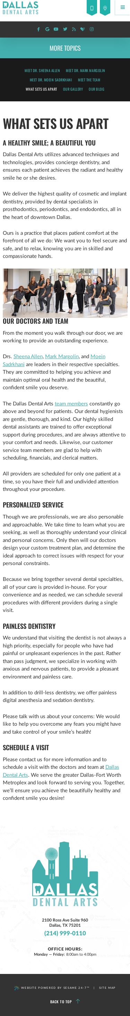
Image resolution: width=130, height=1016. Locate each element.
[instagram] (91, 29)
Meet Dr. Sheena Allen (42, 70)
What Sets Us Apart (41, 89)
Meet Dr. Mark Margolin (85, 70)
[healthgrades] (82, 29)
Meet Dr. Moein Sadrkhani (51, 79)
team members (71, 403)
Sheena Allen (28, 356)
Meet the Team (89, 79)
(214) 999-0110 (65, 933)
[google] (47, 29)
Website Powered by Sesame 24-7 (51, 988)
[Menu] (122, 7)
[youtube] (56, 29)
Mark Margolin (62, 356)
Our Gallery (73, 89)
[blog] (73, 29)
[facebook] (38, 29)
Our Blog (96, 89)
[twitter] (65, 29)
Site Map (107, 987)
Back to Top (65, 1002)
